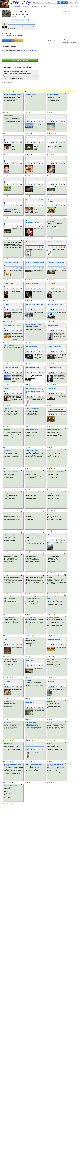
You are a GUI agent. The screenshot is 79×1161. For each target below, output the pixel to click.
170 (49, 656)
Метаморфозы (51, 681)
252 (49, 510)
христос (15, 19)
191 (49, 426)
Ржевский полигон (9, 220)
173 (49, 363)
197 (49, 154)
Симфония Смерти (52, 534)
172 (5, 635)
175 (5, 279)
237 (49, 112)
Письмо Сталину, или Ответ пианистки (55, 368)
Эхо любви (51, 158)
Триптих (6, 388)
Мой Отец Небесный (53, 325)
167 (5, 656)
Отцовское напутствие (10, 158)
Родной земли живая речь (10, 137)
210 (5, 468)
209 (27, 342)
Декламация (27, 17)
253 (27, 635)
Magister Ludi (29, 158)
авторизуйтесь (33, 50)
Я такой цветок (30, 702)
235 (49, 614)
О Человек (7, 681)
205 (27, 279)
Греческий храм (52, 388)
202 (27, 782)
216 (27, 133)
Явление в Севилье (31, 241)
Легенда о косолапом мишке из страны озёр (56, 200)
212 (27, 154)
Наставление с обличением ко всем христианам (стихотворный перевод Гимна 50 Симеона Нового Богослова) (35, 390)
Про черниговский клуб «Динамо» (34, 304)
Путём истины (51, 283)
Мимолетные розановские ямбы (56, 262)
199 (49, 321)
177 (5, 405)
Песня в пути (29, 660)
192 (5, 258)
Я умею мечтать (30, 116)
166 (27, 300)
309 (49, 761)
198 (5, 363)
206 (49, 196)
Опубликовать (7, 82)
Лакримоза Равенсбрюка (68, 13)
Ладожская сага (8, 199)
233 (27, 761)
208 (5, 196)
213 (49, 384)
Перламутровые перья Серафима (34, 137)
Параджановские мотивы (54, 346)
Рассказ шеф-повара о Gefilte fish (34, 199)
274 (49, 740)
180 (5, 447)
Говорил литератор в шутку (55, 241)
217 (27, 112)
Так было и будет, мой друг (11, 262)
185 (10, 28)
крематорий (21, 19)
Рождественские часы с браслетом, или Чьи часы (32, 221)
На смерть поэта (8, 283)
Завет (5, 639)
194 (49, 175)
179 (27, 363)
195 (27, 196)
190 (5, 133)
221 (49, 468)
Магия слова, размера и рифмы (12, 325)
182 (27, 405)
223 (27, 740)
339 (5, 803)
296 (49, 593)
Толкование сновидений (54, 639)
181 (49, 698)
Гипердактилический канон (33, 178)
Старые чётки (29, 744)
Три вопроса (51, 137)
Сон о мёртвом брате (31, 346)
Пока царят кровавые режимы (55, 409)
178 (27, 426)
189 (5, 489)
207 (49, 133)
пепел (26, 19)
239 (27, 614)
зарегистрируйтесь (23, 50)
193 (27, 468)
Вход (58, 2)
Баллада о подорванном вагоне (12, 367)
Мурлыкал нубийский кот (32, 283)
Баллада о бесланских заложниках (35, 262)
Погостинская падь (53, 178)
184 (49, 258)
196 (5, 510)
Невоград (6, 304)
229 (5, 740)
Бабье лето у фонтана (53, 116)
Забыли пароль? (74, 6)
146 (27, 510)
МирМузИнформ (73, 2)
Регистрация (65, 2)
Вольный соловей (9, 178)
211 (27, 175)
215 (5, 112)
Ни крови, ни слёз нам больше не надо (56, 305)
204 (5, 175)
